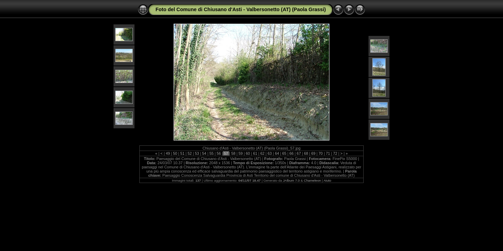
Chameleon (312, 180)
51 (182, 153)
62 (262, 153)
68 (306, 153)
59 (241, 153)
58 (233, 153)
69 (313, 153)
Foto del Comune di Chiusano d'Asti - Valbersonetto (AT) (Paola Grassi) (240, 9)
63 (270, 153)
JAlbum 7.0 (291, 180)
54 (204, 153)
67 (299, 153)
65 (284, 153)
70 (321, 153)
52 (190, 153)
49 (168, 153)
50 (175, 153)
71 (328, 153)
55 (211, 153)
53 (197, 153)
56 (219, 153)
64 (277, 153)
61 (255, 153)
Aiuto (327, 180)
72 (335, 153)
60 (248, 153)
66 (292, 153)
